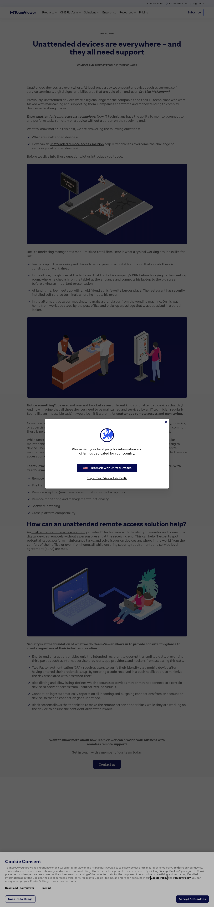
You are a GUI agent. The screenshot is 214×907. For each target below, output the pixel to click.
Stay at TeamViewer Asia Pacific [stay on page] (107, 478)
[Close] (165, 422)
